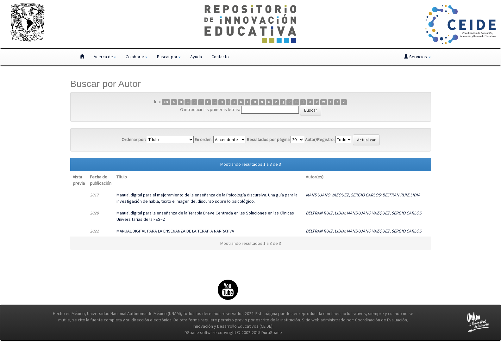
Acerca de (105, 56)
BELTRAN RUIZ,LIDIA (401, 195)
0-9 (166, 102)
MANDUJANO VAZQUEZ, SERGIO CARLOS (343, 195)
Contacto (220, 56)
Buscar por (169, 56)
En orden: (203, 139)
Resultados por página (268, 139)
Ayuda (196, 56)
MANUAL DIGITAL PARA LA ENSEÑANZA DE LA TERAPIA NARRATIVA (175, 231)
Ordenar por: (134, 139)
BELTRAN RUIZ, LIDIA (325, 213)
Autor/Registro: (320, 139)
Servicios (417, 56)
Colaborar (136, 56)
